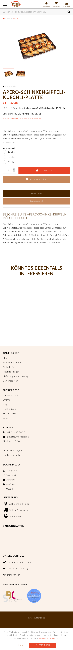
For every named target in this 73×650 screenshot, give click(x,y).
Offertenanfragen (12, 450)
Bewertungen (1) (36, 201)
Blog (5, 404)
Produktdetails (36, 193)
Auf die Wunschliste (36, 179)
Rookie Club (9, 408)
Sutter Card (9, 413)
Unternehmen (10, 395)
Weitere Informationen (49, 638)
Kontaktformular (12, 454)
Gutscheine (9, 367)
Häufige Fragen (11, 371)
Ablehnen (22, 645)
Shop (8, 18)
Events (6, 399)
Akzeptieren (43, 645)
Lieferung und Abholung (15, 376)
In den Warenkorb (45, 170)
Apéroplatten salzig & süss (30, 118)
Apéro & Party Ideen (10, 118)
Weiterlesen (8, 142)
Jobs (5, 418)
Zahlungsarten (10, 380)
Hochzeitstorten (12, 362)
